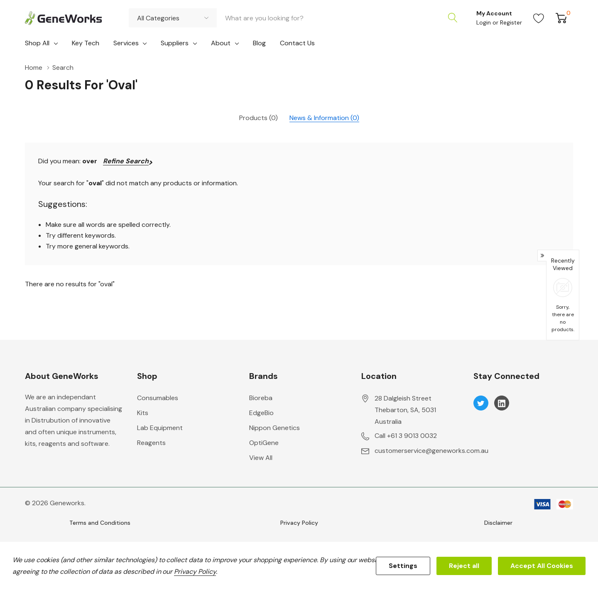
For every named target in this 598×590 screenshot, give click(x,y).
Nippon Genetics (274, 427)
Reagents (151, 442)
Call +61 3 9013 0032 (406, 435)
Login (484, 22)
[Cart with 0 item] (561, 18)
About (220, 43)
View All (260, 457)
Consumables (157, 397)
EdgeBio (261, 412)
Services (126, 43)
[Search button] (452, 17)
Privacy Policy (299, 522)
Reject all (464, 565)
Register (511, 22)
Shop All (37, 43)
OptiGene (264, 442)
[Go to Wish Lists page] (538, 18)
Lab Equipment (160, 427)
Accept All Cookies (541, 565)
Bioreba (260, 397)
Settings (403, 565)
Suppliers (175, 43)
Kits (142, 412)
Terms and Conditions (99, 522)
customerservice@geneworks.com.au (431, 450)
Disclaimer (498, 522)
